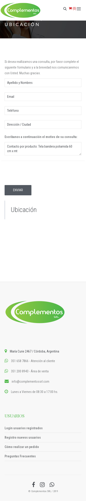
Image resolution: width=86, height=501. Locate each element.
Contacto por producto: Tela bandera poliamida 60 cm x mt (43, 148)
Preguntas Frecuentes (20, 456)
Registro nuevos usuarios (23, 437)
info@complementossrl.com (30, 381)
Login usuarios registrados (24, 428)
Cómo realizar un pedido (22, 447)
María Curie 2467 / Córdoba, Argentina (34, 351)
